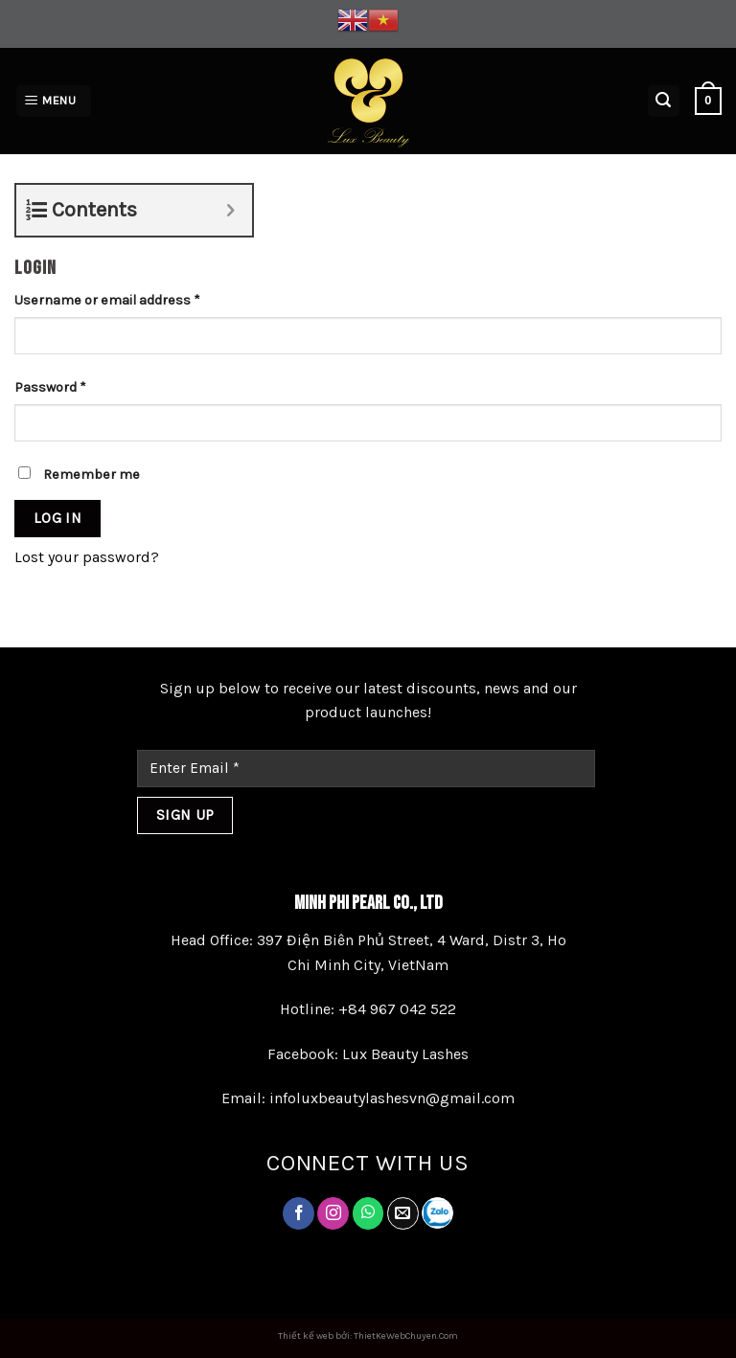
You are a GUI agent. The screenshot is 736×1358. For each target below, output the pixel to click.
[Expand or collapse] (230, 210)
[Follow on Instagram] (333, 1213)
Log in (58, 518)
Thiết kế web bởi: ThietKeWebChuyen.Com (368, 1336)
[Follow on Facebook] (298, 1213)
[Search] (664, 101)
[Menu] (53, 101)
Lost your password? (86, 557)
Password (50, 387)
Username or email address (107, 300)
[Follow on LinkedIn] (437, 1213)
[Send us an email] (403, 1213)
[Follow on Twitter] (368, 1213)
